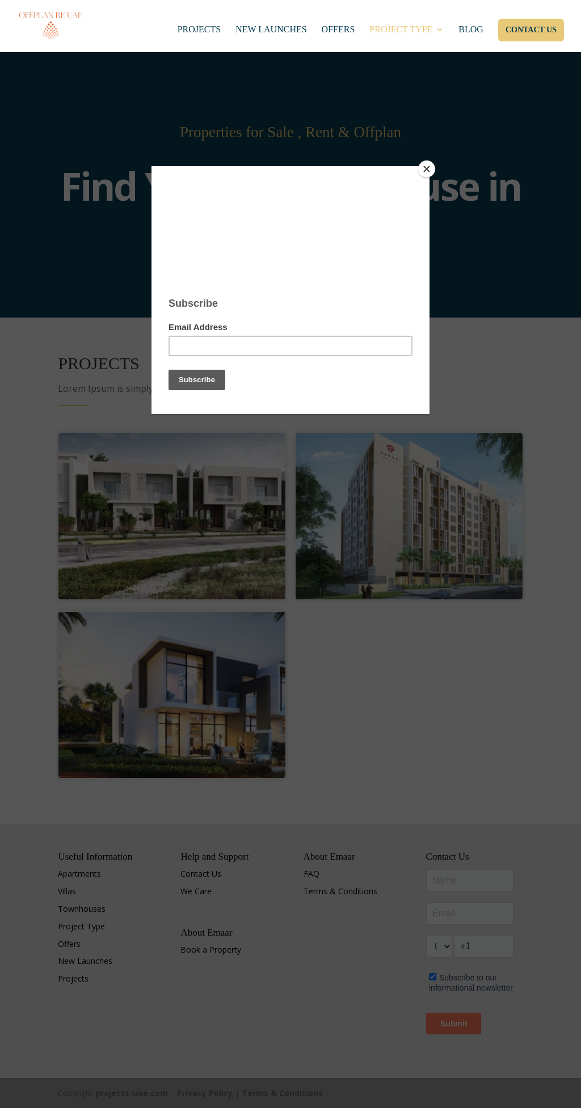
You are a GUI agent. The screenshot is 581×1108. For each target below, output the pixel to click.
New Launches (270, 30)
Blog (470, 30)
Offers (338, 30)
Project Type (400, 30)
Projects (199, 30)
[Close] (426, 168)
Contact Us (531, 30)
